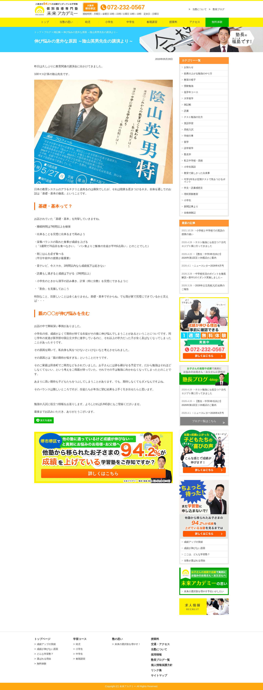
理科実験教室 (191, 194)
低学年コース (191, 92)
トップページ (42, 639)
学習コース (80, 639)
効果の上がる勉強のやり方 (198, 73)
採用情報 (156, 654)
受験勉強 (188, 86)
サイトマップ (159, 675)
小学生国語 (190, 166)
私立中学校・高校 (193, 160)
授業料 (173, 22)
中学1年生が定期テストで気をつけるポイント (204, 180)
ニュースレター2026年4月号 (209, 265)
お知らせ (188, 67)
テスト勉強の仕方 (193, 117)
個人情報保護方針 (161, 665)
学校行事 (188, 135)
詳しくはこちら (103, 473)
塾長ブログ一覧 (160, 659)
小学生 (109, 22)
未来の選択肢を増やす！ (128, 644)
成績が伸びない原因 (194, 548)
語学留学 (188, 148)
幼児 (87, 22)
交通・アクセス (160, 644)
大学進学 (188, 98)
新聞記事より (191, 206)
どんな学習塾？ (45, 654)
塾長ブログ (218, 9)
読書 (186, 110)
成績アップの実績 (193, 542)
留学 (186, 142)
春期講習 (152, 22)
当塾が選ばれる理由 (194, 560)
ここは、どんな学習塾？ (197, 554)
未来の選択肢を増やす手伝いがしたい (204, 591)
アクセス (194, 22)
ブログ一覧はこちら (204, 421)
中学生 (130, 22)
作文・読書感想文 (193, 187)
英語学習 (188, 123)
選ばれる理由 (44, 658)
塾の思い (117, 639)
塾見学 (187, 154)
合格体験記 (190, 212)
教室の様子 (190, 79)
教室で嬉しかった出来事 (197, 173)
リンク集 (156, 670)
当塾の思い (66, 22)
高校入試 (188, 129)
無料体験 (217, 22)
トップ (45, 22)
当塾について (200, 9)
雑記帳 (187, 104)
